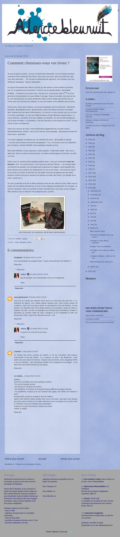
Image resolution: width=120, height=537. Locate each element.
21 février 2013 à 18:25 (39, 329)
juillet (92, 209)
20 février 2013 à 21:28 (32, 257)
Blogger (71, 532)
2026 (90, 139)
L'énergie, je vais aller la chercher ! (99, 242)
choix (17, 242)
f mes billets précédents (23, 186)
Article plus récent (14, 459)
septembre (94, 202)
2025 (90, 143)
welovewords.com (105, 525)
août (92, 206)
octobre (93, 198)
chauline (17, 351)
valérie (23, 274)
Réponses (21, 270)
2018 (90, 169)
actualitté (24, 118)
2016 (90, 177)
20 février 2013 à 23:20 (37, 297)
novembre (94, 195)
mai (92, 217)
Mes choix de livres (97, 231)
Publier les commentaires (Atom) (28, 464)
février (93, 228)
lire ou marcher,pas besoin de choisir (100, 322)
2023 (90, 151)
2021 (90, 158)
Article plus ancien (70, 459)
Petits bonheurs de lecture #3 (101, 262)
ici (55, 486)
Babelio (50, 118)
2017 (90, 173)
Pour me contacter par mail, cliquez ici (100, 92)
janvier (93, 267)
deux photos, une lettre (94, 315)
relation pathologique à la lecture (56, 153)
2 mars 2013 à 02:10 (32, 376)
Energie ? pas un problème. (100, 246)
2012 (90, 271)
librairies (23, 242)
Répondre (18, 264)
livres (29, 242)
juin (92, 213)
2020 (90, 162)
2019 (90, 165)
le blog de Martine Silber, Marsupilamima (95, 110)
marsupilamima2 (21, 297)
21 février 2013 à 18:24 (39, 274)
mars (92, 224)
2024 (90, 147)
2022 (90, 154)
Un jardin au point (92, 319)
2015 (90, 180)
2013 (90, 188)
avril (92, 221)
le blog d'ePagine (18, 121)
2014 (90, 184)
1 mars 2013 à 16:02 (30, 351)
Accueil (42, 459)
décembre (94, 191)
